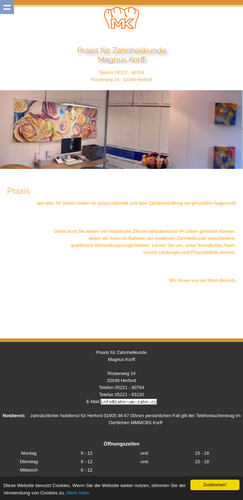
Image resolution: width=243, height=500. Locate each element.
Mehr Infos (78, 492)
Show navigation (7, 7)
